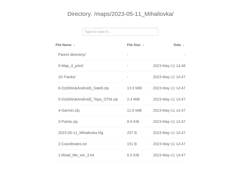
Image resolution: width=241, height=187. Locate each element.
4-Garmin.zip (68, 110)
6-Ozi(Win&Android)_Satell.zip (83, 88)
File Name (63, 45)
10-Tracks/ (66, 77)
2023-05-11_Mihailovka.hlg (80, 133)
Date (177, 45)
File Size (134, 45)
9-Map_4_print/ (70, 66)
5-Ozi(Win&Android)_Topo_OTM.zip (88, 99)
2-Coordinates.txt (72, 144)
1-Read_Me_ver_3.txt (76, 155)
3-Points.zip (68, 121)
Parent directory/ (72, 54)
